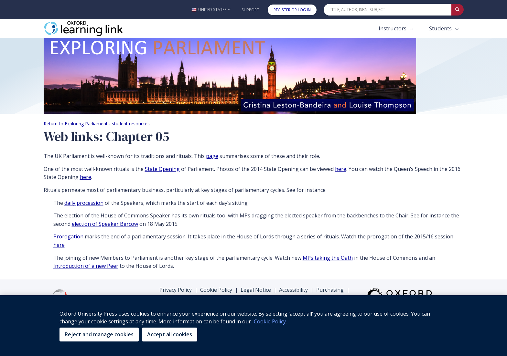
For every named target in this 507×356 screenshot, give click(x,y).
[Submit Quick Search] (457, 10)
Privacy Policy (175, 289)
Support (250, 10)
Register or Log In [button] (292, 10)
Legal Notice (256, 289)
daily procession (83, 202)
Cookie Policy (216, 289)
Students (441, 28)
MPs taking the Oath (328, 257)
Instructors (393, 28)
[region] (253, 325)
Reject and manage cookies (99, 334)
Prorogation (68, 236)
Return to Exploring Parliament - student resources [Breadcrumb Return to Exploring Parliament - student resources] (97, 123)
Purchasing (330, 289)
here (340, 169)
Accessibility (293, 289)
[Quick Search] (388, 10)
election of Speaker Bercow (105, 223)
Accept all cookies (169, 334)
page (212, 156)
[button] (211, 9)
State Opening (162, 169)
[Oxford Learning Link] (92, 28)
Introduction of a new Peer (85, 265)
